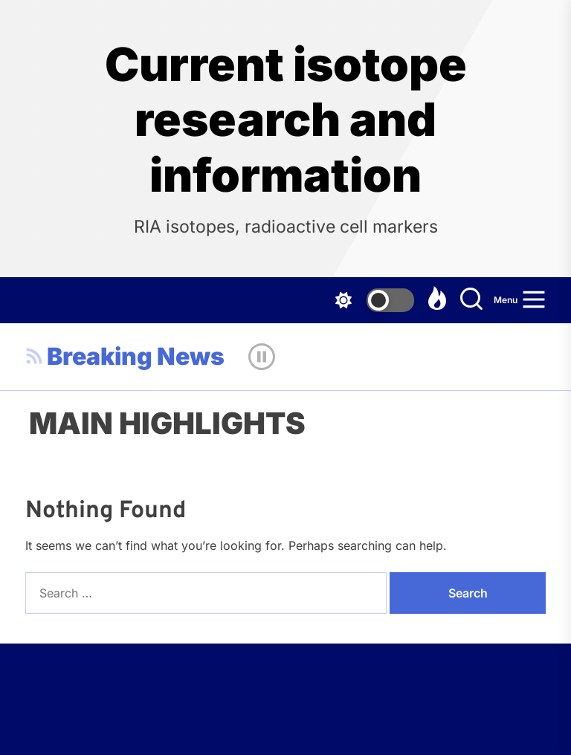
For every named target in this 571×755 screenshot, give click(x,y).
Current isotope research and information (286, 120)
